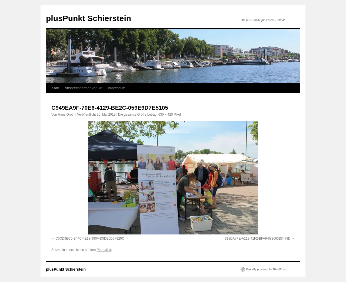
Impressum (116, 88)
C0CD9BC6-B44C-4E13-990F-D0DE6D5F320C (89, 238)
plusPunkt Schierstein (88, 18)
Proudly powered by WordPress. (267, 269)
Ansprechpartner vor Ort (83, 88)
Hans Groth (66, 114)
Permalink (104, 250)
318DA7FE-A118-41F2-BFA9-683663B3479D (258, 238)
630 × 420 (165, 114)
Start (55, 88)
